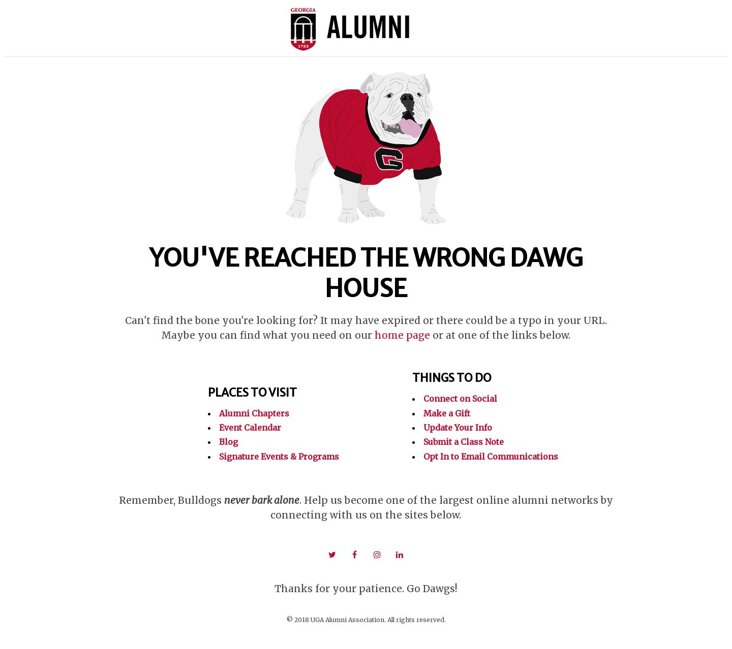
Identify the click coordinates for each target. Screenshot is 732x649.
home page (402, 335)
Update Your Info (457, 428)
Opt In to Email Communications (490, 456)
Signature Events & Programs (279, 456)
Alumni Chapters (254, 413)
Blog (228, 442)
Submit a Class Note (463, 442)
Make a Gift (446, 413)
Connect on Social (460, 399)
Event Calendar (250, 428)
